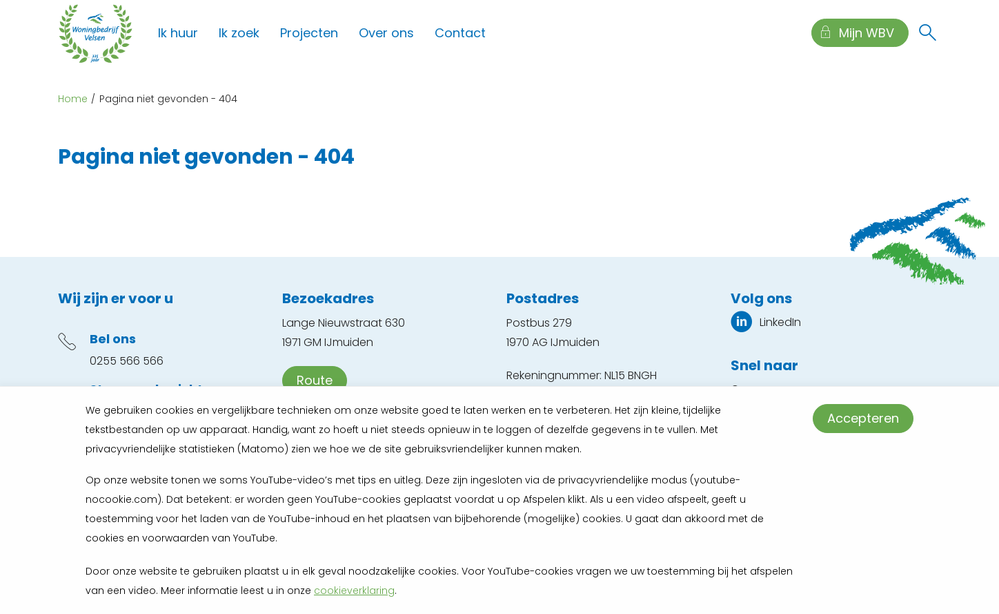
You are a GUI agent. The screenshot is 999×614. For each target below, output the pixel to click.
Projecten (309, 32)
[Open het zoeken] (927, 33)
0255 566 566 (127, 361)
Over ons (386, 32)
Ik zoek (239, 32)
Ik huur (178, 32)
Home (73, 99)
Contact (460, 32)
